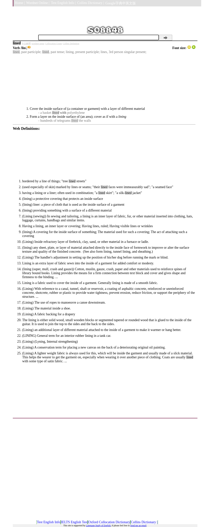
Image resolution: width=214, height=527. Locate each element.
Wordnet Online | (37, 3)
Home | (20, 3)
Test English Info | (63, 3)
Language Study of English (98, 525)
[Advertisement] (104, 80)
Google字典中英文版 (120, 3)
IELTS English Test (74, 522)
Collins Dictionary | (90, 3)
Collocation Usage (53, 43)
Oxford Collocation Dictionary (109, 522)
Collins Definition (71, 43)
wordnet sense (37, 43)
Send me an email (138, 525)
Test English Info (48, 522)
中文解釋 (26, 43)
